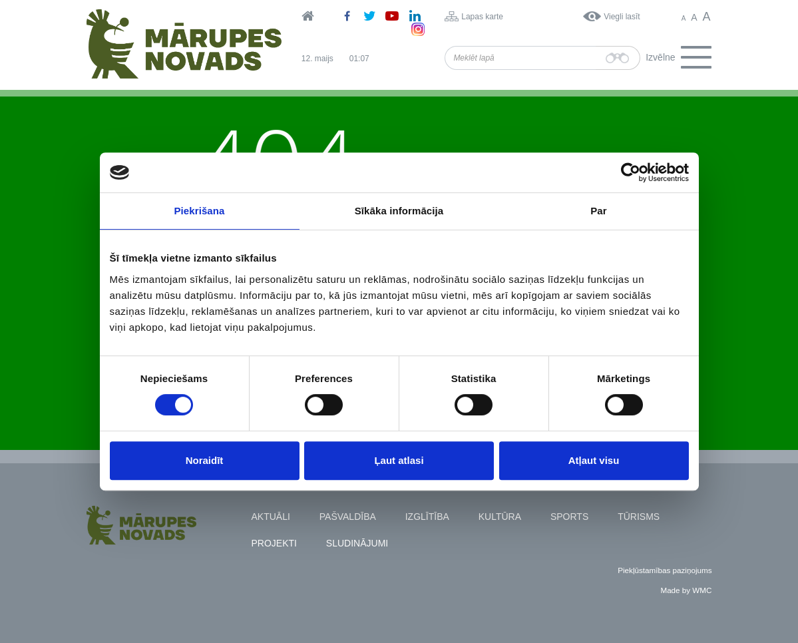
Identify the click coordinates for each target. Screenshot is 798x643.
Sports (569, 516)
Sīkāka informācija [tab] (399, 210)
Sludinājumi (357, 543)
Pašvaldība (347, 516)
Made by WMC (685, 590)
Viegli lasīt (622, 16)
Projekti (274, 543)
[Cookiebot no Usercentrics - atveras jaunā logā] (630, 172)
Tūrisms (639, 516)
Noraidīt (205, 460)
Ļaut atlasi (398, 460)
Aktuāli (271, 516)
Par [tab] (598, 210)
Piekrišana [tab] (199, 210)
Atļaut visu (594, 460)
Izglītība (427, 516)
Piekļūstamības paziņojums (664, 570)
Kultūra (500, 516)
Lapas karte (482, 16)
